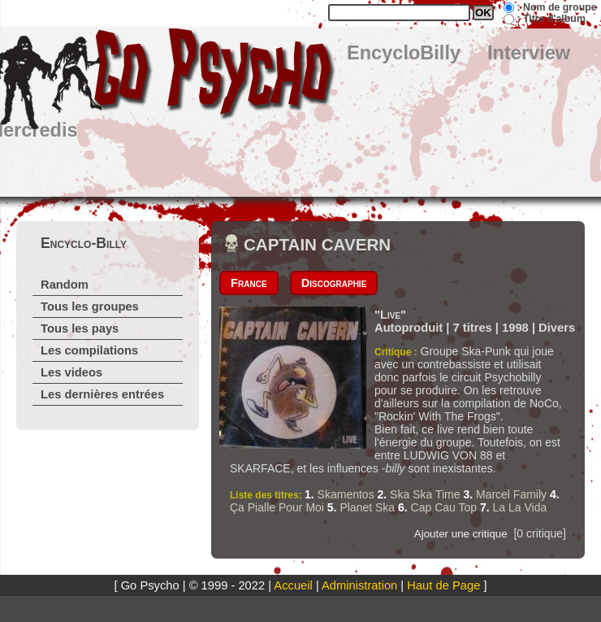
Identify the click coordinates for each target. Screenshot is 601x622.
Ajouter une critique (461, 534)
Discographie (334, 282)
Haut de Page (443, 585)
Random (65, 284)
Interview (528, 52)
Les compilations (89, 350)
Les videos (71, 372)
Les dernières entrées (102, 394)
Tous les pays (80, 328)
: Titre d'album (551, 18)
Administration (359, 585)
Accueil (293, 585)
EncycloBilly (403, 52)
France (249, 282)
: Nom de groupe (556, 7)
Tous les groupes (90, 306)
